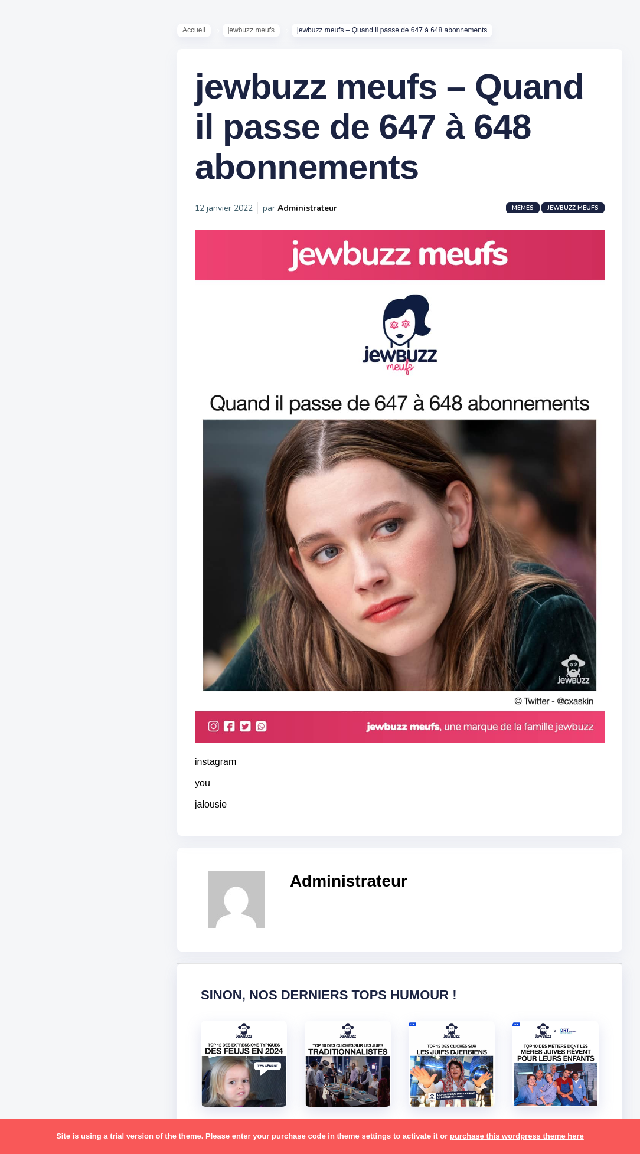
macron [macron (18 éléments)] (83, 769)
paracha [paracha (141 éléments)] (89, 837)
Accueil (193, 30)
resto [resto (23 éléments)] (79, 906)
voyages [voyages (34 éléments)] (45, 1066)
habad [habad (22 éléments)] (67, 700)
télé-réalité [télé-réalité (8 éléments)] (51, 1044)
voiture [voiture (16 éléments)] (99, 1044)
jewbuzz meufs (251, 30)
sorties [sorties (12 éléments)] (42, 952)
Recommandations (68, 466)
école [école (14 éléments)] (84, 1066)
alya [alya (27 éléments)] (36, 585)
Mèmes (41, 413)
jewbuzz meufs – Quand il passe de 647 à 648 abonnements (389, 127)
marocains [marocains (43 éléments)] (91, 791)
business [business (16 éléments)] (78, 654)
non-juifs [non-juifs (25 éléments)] (45, 837)
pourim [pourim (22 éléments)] (88, 883)
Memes (523, 208)
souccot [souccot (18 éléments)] (83, 952)
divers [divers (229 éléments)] (96, 677)
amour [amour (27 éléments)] (67, 585)
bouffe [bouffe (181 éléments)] (99, 631)
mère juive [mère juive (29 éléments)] (110, 814)
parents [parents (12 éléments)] (43, 860)
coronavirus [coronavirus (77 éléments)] (51, 677)
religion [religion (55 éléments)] (42, 906)
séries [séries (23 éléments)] (40, 998)
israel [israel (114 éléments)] (83, 723)
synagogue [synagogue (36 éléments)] (82, 975)
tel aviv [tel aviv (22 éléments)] (78, 998)
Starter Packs (55, 430)
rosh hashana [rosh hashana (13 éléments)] (54, 929)
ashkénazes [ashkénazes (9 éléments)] (52, 631)
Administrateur (307, 208)
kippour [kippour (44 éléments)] (43, 769)
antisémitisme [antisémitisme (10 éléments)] (56, 608)
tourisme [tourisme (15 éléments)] (46, 1021)
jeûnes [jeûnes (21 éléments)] (90, 746)
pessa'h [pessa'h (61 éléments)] (85, 860)
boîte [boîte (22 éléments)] (38, 654)
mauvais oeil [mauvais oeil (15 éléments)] (53, 814)
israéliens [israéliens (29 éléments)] (47, 746)
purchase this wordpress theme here (517, 1136)
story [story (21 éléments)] (38, 975)
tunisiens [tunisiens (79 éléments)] (92, 1021)
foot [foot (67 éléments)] (36, 700)
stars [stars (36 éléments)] (119, 952)
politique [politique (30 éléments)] (45, 883)
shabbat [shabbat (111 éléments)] (108, 929)
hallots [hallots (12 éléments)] (105, 700)
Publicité (45, 483)
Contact (41, 501)
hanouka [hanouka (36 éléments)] (44, 723)
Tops (35, 448)
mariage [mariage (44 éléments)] (44, 791)
